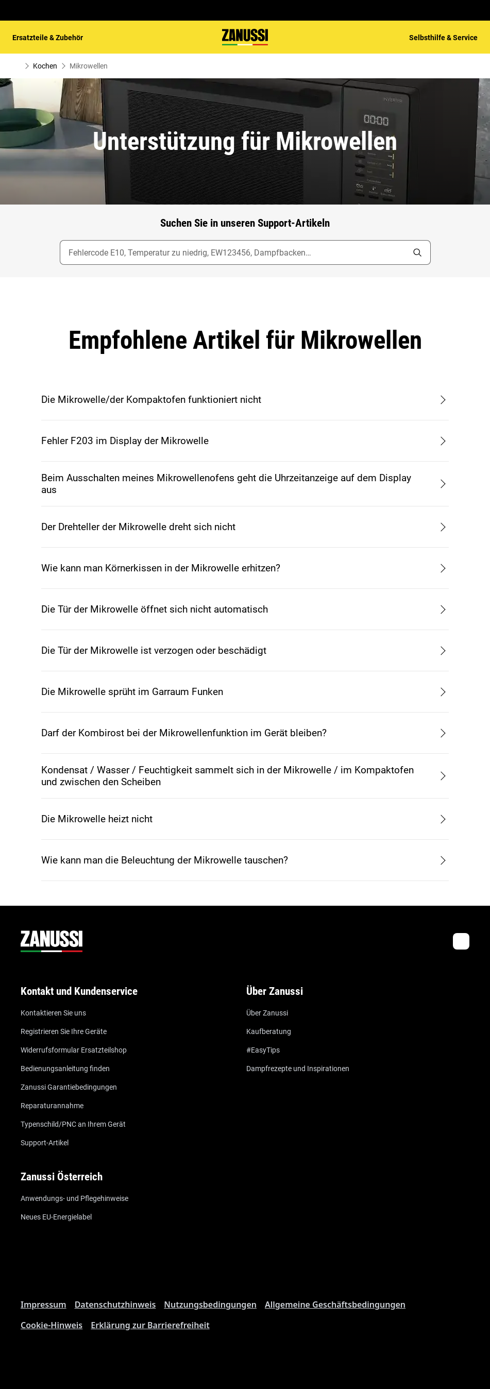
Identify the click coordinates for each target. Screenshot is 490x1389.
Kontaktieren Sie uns (53, 1013)
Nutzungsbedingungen (210, 1304)
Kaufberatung (268, 1031)
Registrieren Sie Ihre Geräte (64, 1031)
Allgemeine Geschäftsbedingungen (335, 1304)
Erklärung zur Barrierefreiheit (150, 1325)
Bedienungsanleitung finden (65, 1068)
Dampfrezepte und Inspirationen (297, 1068)
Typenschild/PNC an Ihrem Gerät (73, 1124)
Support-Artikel (45, 1143)
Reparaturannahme (52, 1106)
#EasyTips (263, 1050)
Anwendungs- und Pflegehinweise (74, 1198)
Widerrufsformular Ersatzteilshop (74, 1050)
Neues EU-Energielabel (56, 1217)
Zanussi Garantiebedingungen (69, 1087)
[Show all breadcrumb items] (16, 66)
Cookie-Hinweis (51, 1325)
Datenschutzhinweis (115, 1304)
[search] (417, 252)
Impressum (43, 1304)
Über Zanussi (267, 1013)
